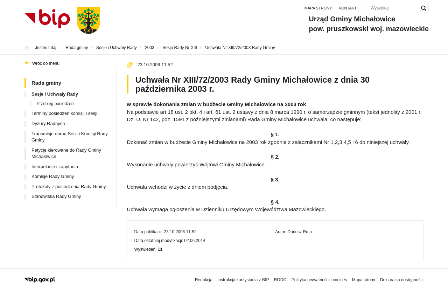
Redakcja (203, 279)
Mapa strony (318, 8)
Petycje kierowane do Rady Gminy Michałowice (66, 153)
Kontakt (348, 8)
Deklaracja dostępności (402, 279)
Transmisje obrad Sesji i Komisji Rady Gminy (69, 137)
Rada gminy (46, 83)
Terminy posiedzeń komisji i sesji (64, 113)
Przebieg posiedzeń (55, 103)
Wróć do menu (45, 63)
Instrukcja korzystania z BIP (243, 279)
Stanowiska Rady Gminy (56, 196)
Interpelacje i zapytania (54, 166)
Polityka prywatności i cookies (319, 279)
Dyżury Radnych (48, 123)
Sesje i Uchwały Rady (54, 94)
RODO (280, 279)
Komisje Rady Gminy (52, 176)
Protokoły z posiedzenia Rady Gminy (68, 186)
